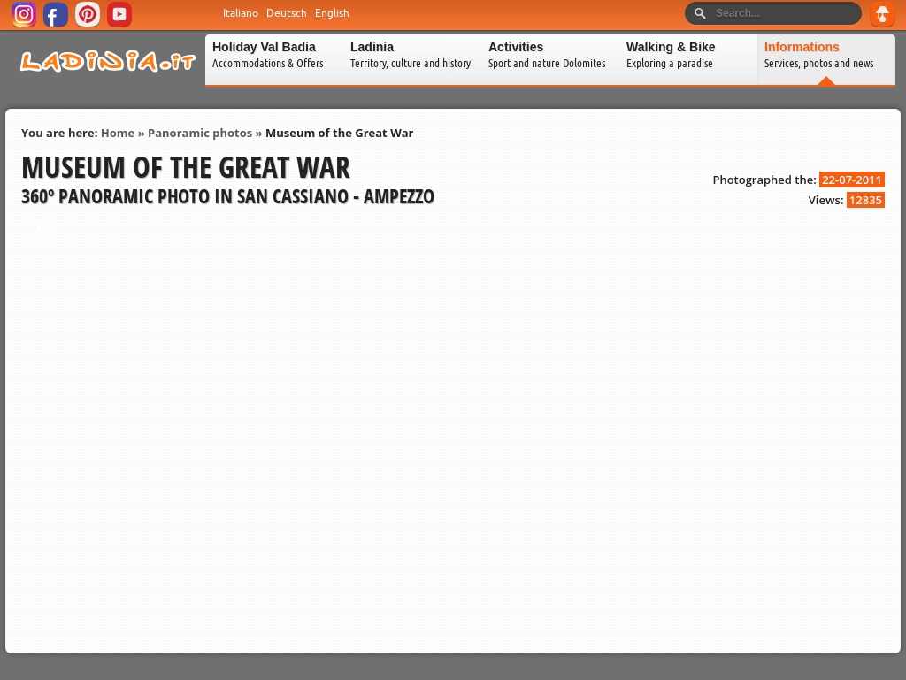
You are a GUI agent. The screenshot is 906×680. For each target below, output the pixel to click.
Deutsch (286, 13)
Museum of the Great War (339, 133)
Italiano (240, 13)
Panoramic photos (200, 133)
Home (117, 133)
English (332, 13)
